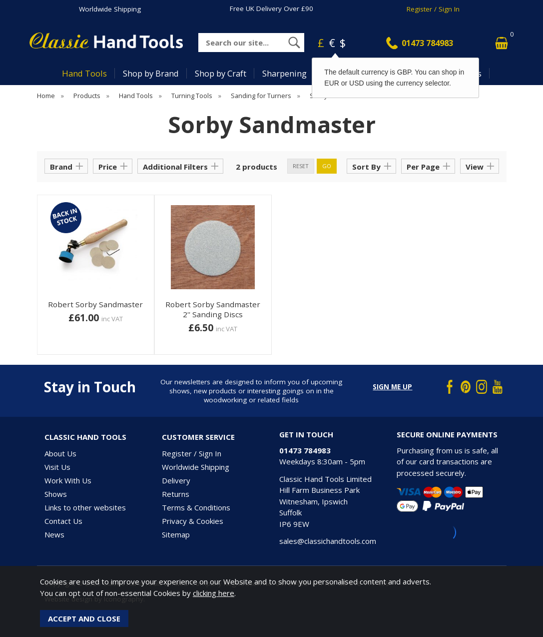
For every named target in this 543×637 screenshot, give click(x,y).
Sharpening (284, 73)
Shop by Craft (220, 73)
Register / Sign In (433, 9)
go (326, 166)
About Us (60, 453)
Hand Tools (84, 73)
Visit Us (57, 467)
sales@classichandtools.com (327, 541)
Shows (55, 494)
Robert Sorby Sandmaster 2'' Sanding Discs (212, 309)
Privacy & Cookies (192, 521)
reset (301, 166)
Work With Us (67, 480)
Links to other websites (85, 507)
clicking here (213, 593)
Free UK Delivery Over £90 (271, 8)
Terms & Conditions (196, 507)
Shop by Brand (151, 73)
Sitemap (176, 534)
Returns (175, 494)
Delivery (176, 480)
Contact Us (63, 521)
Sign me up (392, 386)
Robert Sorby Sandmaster (95, 304)
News (54, 534)
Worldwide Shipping (110, 9)
